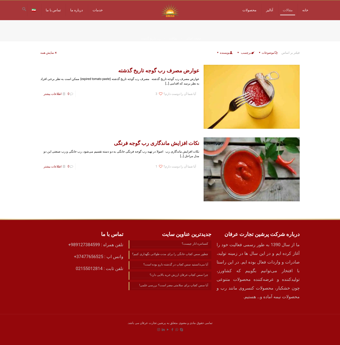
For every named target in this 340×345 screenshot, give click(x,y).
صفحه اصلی (193, 38)
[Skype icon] (181, 330)
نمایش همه (48, 52)
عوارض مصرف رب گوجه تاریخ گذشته (158, 71)
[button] (24, 10)
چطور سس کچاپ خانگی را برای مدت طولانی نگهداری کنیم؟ (170, 254)
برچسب (245, 52)
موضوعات (268, 52)
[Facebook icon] (172, 330)
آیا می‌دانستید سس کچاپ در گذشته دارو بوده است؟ (175, 264)
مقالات (173, 38)
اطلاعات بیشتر (53, 94)
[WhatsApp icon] (176, 330)
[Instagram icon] (158, 330)
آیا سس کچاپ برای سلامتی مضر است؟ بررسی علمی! (173, 285)
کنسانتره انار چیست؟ (195, 243)
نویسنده (224, 52)
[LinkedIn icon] (163, 330)
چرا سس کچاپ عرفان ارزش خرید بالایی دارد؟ (179, 275)
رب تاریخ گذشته (151, 38)
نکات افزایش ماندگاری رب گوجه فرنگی (156, 143)
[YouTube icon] (167, 330)
